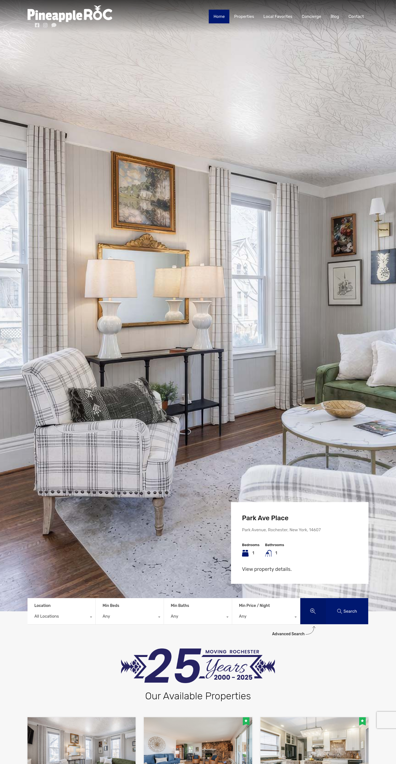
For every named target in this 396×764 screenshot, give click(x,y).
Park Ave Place (265, 518)
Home (219, 16)
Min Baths (180, 605)
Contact (356, 16)
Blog (335, 16)
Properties (244, 16)
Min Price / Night (254, 605)
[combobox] (61, 617)
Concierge (311, 16)
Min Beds (111, 605)
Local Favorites (277, 16)
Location (42, 605)
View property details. (267, 569)
